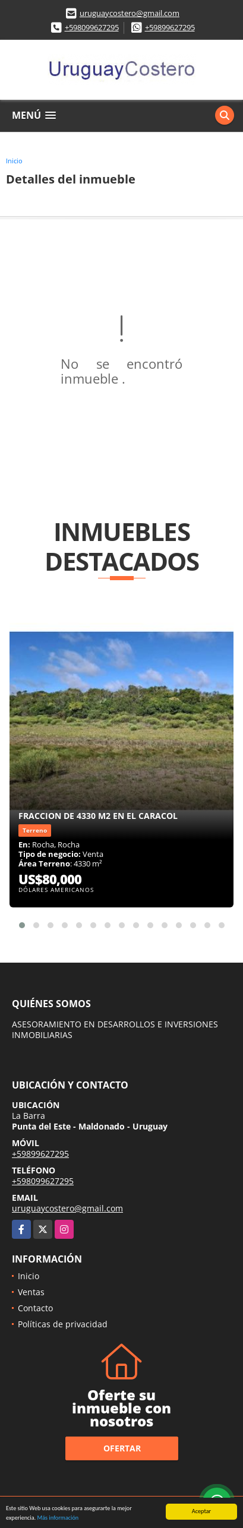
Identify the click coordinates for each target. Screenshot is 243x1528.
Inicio (14, 160)
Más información (57, 1517)
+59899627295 (170, 27)
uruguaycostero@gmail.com (129, 13)
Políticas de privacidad (63, 1324)
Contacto (35, 1308)
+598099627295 (92, 27)
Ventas (31, 1292)
